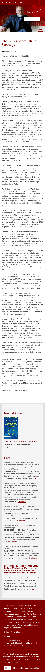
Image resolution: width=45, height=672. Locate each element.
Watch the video (10, 541)
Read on (35, 478)
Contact (8, 2)
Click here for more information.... (27, 668)
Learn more (22, 502)
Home (3, 2)
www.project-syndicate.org (19, 390)
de (42, 2)
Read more (21, 520)
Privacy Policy (23, 2)
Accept (7, 668)
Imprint (15, 2)
